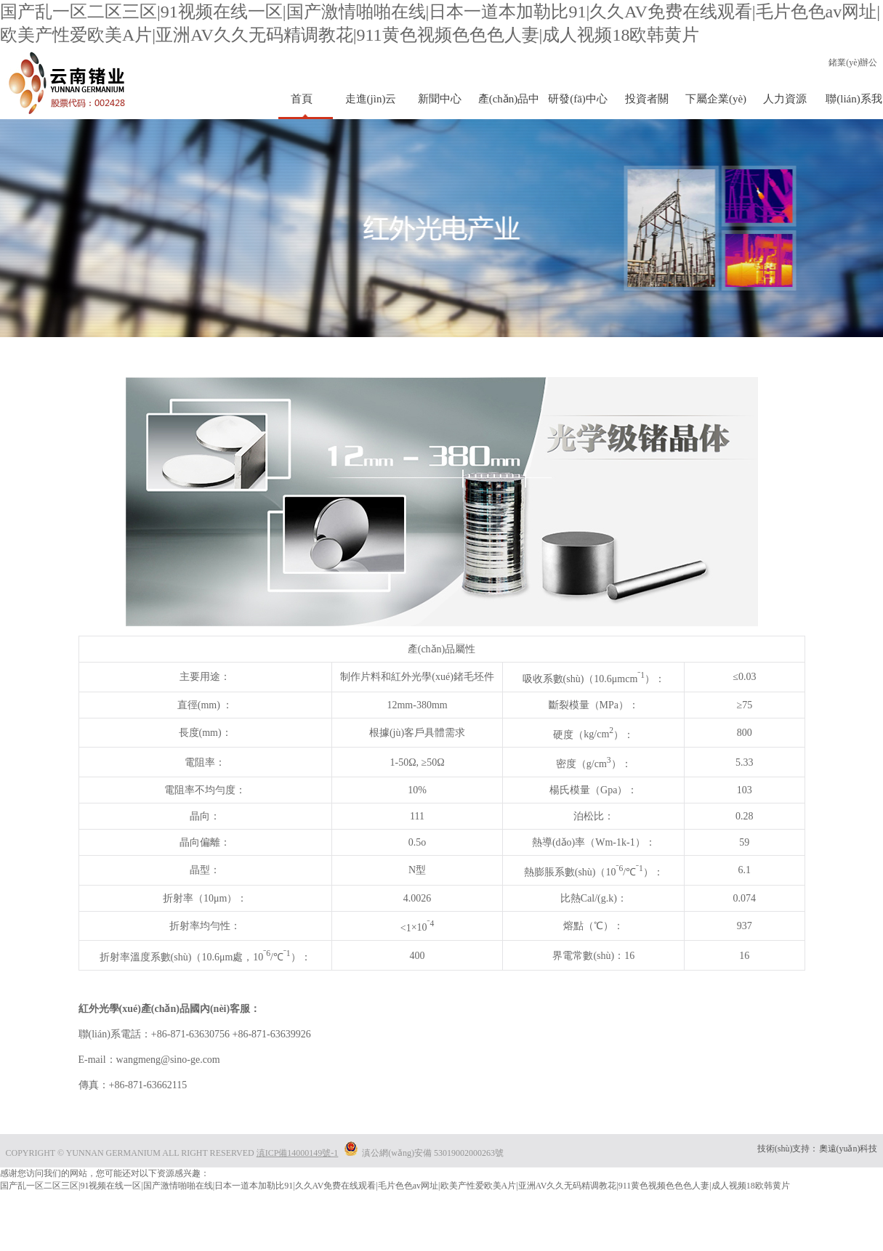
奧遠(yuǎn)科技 (848, 1148)
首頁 (302, 99)
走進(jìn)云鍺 (371, 106)
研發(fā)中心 (578, 99)
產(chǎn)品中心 (509, 106)
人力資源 (785, 99)
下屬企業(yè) (715, 99)
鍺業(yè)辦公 (852, 62)
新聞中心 (439, 99)
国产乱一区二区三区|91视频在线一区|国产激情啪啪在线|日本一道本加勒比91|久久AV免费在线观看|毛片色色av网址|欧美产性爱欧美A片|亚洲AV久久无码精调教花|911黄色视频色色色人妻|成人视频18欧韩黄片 (395, 1186)
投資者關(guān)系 (647, 106)
